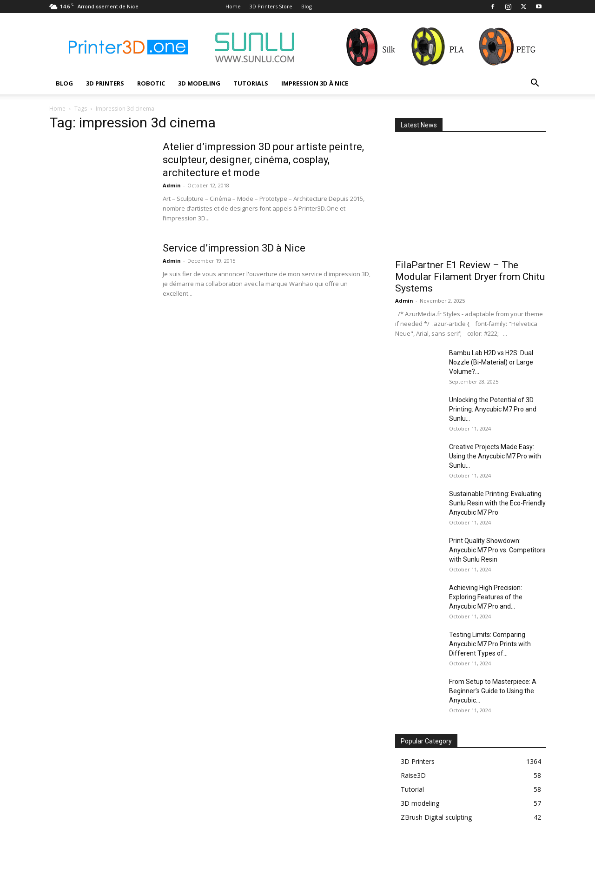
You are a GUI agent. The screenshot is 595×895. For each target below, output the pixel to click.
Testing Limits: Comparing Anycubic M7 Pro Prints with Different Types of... (490, 644)
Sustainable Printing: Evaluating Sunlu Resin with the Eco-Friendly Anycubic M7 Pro (497, 503)
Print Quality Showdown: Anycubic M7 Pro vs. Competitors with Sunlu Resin (497, 550)
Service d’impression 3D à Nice (234, 248)
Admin (172, 185)
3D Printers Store (271, 6)
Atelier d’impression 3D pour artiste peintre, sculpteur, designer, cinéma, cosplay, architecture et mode (263, 160)
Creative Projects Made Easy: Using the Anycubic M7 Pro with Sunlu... (495, 456)
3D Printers (105, 83)
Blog (306, 6)
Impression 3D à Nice (314, 83)
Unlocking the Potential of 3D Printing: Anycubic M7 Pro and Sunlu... (492, 409)
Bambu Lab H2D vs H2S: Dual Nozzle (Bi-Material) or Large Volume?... (491, 362)
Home (233, 6)
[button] (534, 84)
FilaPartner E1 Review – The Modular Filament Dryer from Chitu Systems (470, 276)
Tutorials (250, 83)
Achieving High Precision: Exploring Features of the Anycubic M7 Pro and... (485, 597)
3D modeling (199, 83)
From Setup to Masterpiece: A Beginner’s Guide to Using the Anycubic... (492, 691)
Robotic (151, 83)
